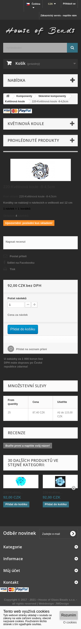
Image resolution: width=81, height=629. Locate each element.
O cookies (70, 622)
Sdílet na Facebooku (20, 262)
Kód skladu (10, 196)
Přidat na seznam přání (31, 349)
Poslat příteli (18, 256)
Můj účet (11, 570)
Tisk (12, 269)
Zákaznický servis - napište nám (58, 15)
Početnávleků (17, 298)
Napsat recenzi (15, 241)
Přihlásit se (69, 3)
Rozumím (68, 615)
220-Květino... (13, 492)
